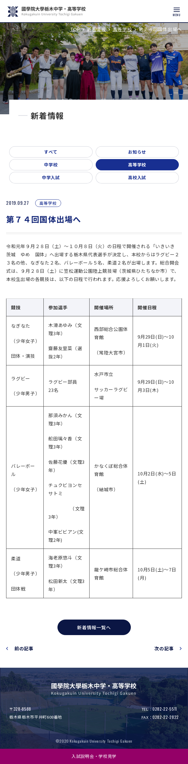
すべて (50, 152)
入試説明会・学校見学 (94, 756)
